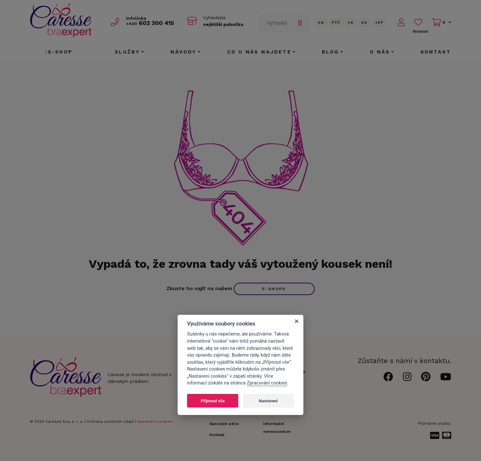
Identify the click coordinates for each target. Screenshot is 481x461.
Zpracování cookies (267, 383)
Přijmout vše (213, 400)
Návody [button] (183, 52)
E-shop (59, 52)
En (321, 22)
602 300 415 (150, 23)
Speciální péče (224, 423)
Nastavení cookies (155, 421)
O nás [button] (380, 52)
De (364, 22)
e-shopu (274, 289)
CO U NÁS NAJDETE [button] (259, 52)
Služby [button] (127, 52)
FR (351, 22)
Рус (336, 22)
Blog (330, 52)
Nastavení (268, 400)
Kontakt (436, 52)
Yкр (379, 22)
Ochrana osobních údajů (110, 421)
